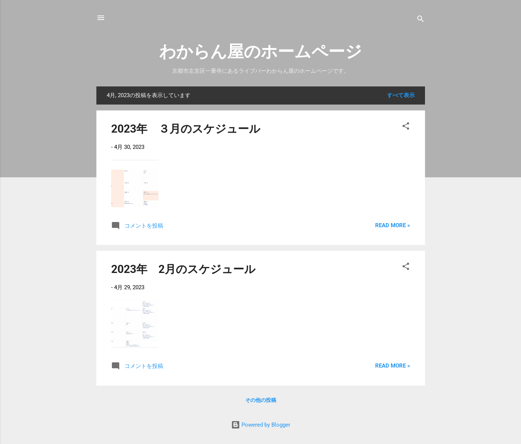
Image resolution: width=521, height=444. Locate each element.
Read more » (392, 225)
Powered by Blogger (260, 424)
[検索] (420, 20)
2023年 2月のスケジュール (183, 269)
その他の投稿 (260, 400)
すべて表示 (401, 95)
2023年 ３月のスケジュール (185, 128)
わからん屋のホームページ (260, 51)
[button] (405, 127)
